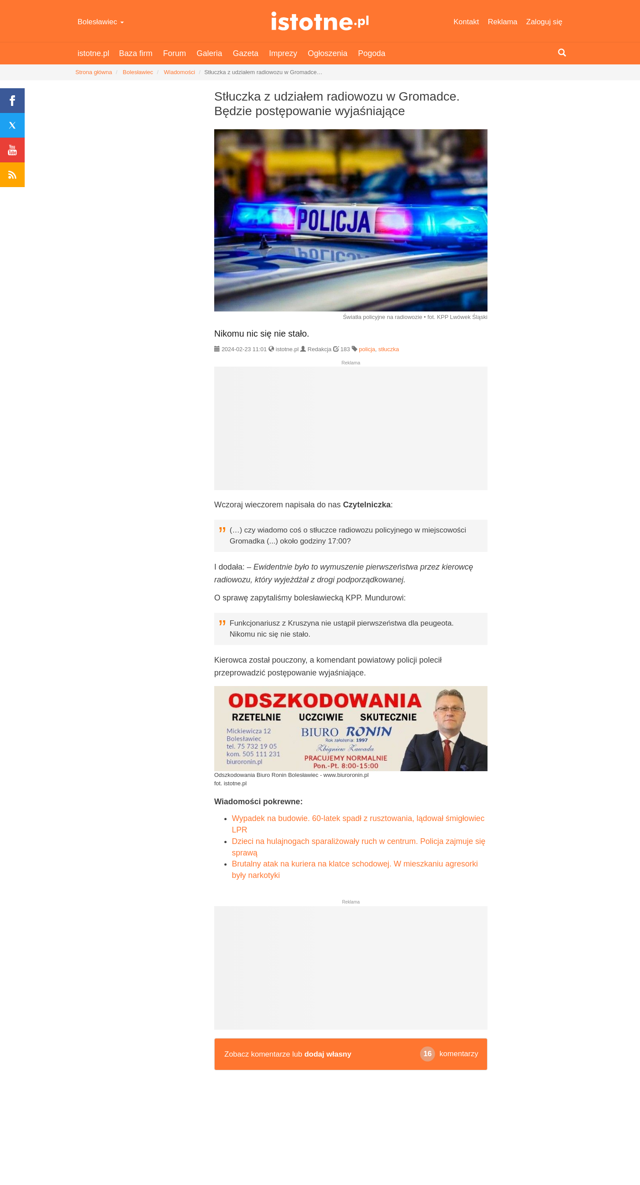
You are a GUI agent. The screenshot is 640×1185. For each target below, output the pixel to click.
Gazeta (245, 53)
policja (367, 349)
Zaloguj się (544, 22)
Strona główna (93, 72)
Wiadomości (179, 72)
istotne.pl (320, 21)
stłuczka (388, 349)
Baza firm (136, 53)
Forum (174, 53)
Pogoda (371, 53)
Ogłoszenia (327, 53)
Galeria (209, 53)
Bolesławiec (101, 22)
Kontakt (466, 22)
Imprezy (283, 53)
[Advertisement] (350, 432)
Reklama (502, 22)
